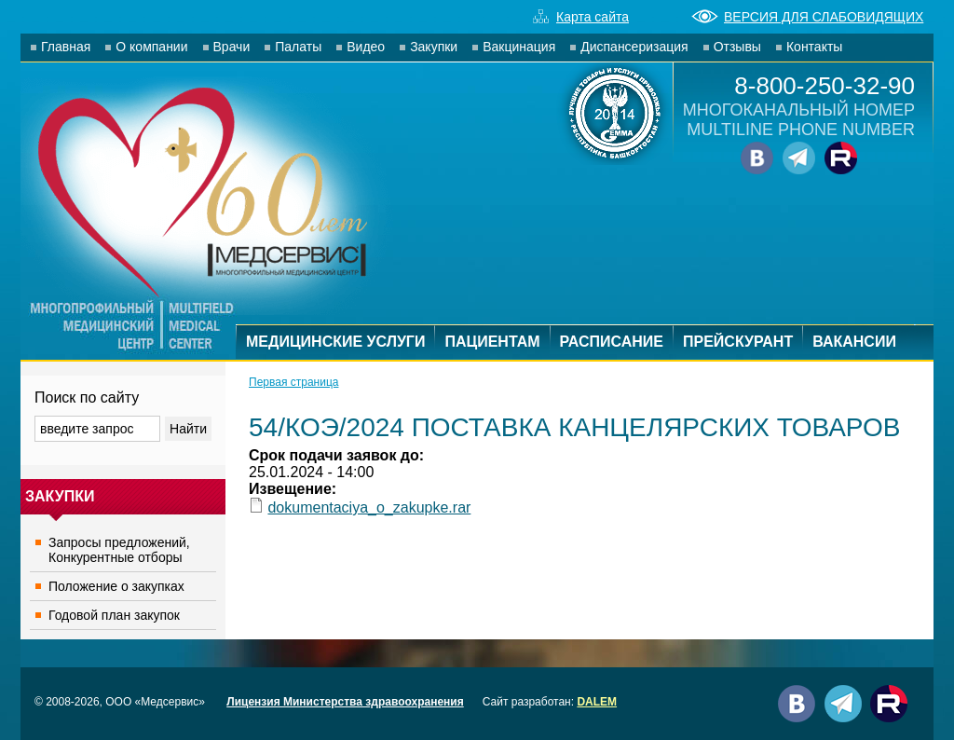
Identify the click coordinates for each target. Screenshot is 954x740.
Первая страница (293, 382)
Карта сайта (581, 16)
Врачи (232, 46)
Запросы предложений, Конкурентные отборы (119, 550)
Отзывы (737, 46)
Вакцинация (519, 46)
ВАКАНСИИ (854, 341)
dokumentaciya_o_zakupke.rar (368, 507)
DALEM (597, 701)
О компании (151, 46)
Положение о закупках (116, 586)
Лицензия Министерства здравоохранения (345, 701)
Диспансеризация (634, 46)
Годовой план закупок (114, 615)
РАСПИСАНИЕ (611, 341)
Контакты (814, 46)
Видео (366, 46)
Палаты (298, 46)
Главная (65, 46)
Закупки (433, 46)
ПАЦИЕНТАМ (491, 341)
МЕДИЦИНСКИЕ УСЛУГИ (335, 341)
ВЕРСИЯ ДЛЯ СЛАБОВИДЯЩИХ (807, 16)
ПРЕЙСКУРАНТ (738, 341)
